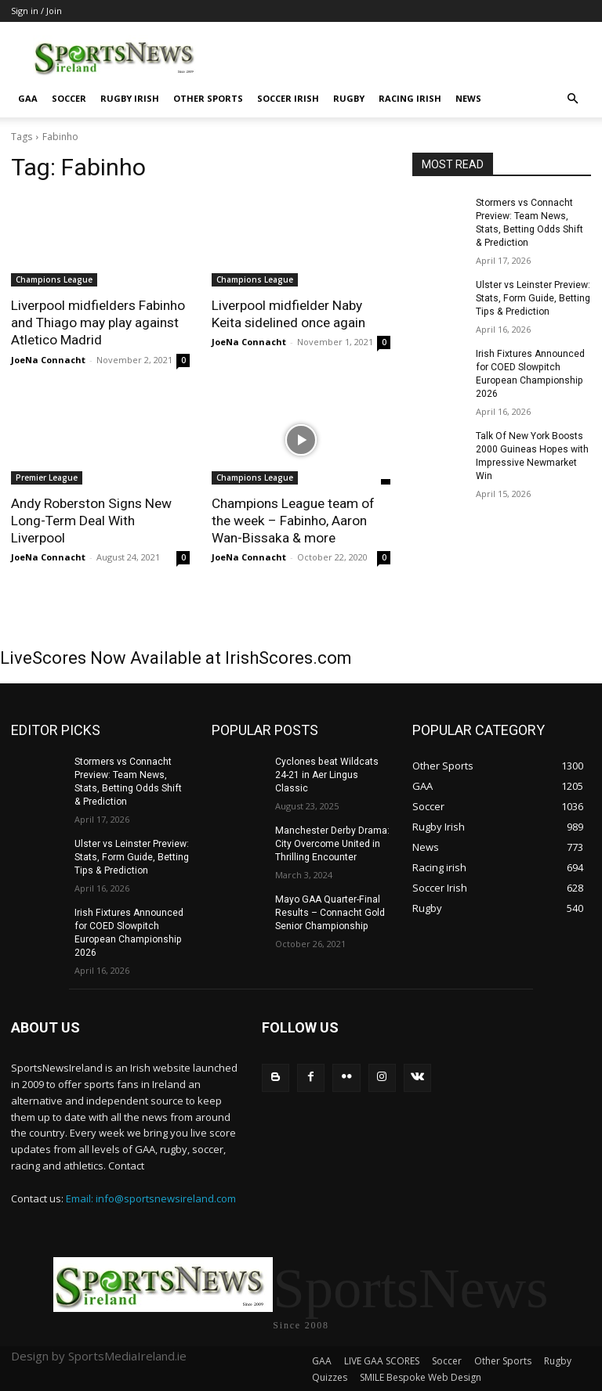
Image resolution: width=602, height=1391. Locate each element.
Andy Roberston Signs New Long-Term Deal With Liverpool (90, 520)
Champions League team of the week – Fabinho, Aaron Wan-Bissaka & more (293, 520)
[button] (572, 99)
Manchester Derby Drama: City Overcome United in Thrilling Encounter (331, 842)
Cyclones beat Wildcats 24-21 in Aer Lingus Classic (326, 774)
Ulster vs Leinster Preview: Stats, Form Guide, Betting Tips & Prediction (533, 297)
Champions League (54, 279)
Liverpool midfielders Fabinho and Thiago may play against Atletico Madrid (98, 322)
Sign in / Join (36, 10)
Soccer (69, 98)
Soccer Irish (288, 98)
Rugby (348, 98)
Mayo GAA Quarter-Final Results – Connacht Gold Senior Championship (329, 911)
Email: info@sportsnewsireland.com (151, 1195)
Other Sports (208, 98)
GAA (28, 98)
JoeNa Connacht (48, 359)
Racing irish (410, 98)
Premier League (47, 476)
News (468, 98)
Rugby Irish (129, 98)
